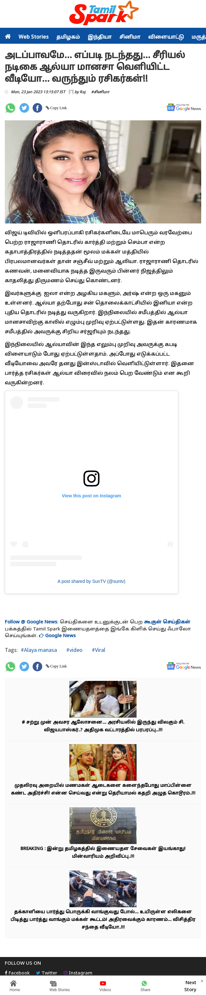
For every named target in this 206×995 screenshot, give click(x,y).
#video (74, 649)
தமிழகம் (68, 37)
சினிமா (129, 37)
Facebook (17, 973)
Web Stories (34, 37)
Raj (82, 92)
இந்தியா (100, 37)
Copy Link (58, 108)
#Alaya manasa (39, 649)
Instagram (78, 973)
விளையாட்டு (166, 37)
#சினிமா (100, 92)
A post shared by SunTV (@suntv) (91, 581)
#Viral (98, 649)
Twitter (46, 973)
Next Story (190, 985)
